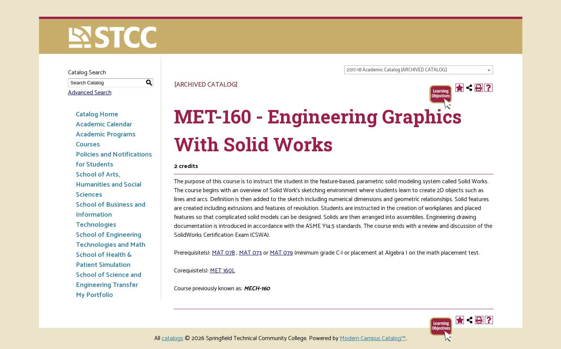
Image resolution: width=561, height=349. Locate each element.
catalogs (172, 338)
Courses (88, 144)
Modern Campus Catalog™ (373, 338)
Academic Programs (106, 134)
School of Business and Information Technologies (110, 214)
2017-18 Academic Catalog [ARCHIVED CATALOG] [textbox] (396, 70)
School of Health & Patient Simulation (104, 260)
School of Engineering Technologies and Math (110, 240)
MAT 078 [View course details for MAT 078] (223, 253)
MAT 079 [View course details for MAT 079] (281, 253)
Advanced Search (90, 93)
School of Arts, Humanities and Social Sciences (108, 184)
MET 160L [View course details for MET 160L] (222, 271)
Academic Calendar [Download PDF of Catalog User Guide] (104, 124)
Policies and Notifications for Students (114, 159)
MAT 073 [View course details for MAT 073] (250, 253)
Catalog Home (97, 114)
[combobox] (418, 69)
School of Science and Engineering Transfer (108, 280)
